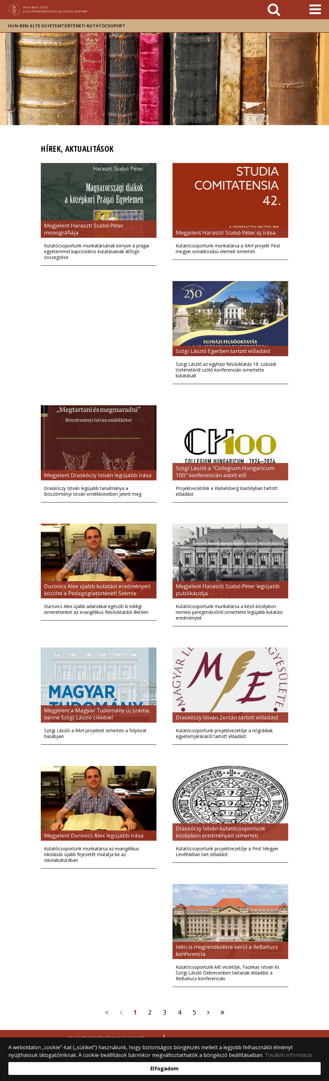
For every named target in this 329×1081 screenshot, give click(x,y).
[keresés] (274, 9)
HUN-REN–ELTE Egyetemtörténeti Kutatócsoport (66, 26)
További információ (288, 1055)
